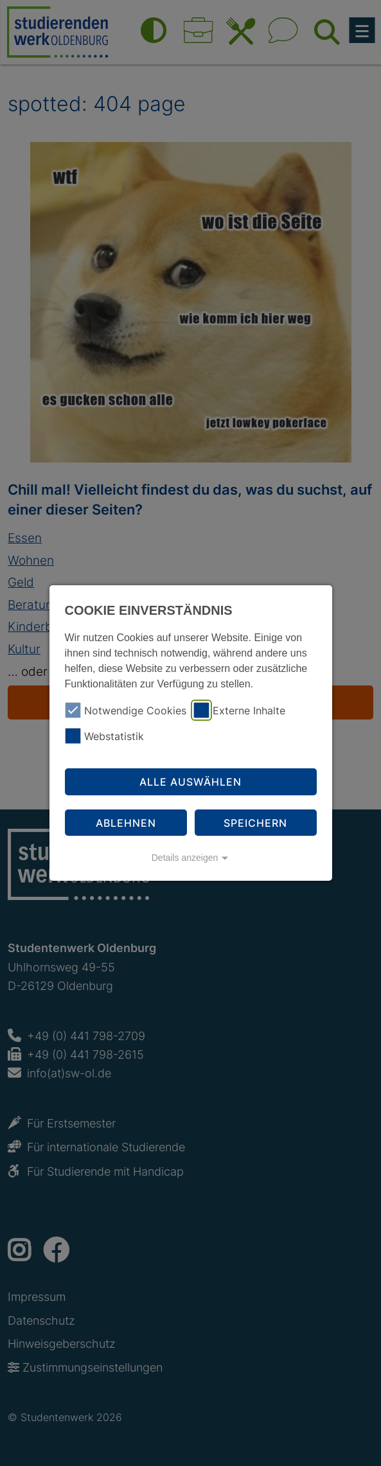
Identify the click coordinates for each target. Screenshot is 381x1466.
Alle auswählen (190, 781)
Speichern (255, 823)
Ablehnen (126, 823)
